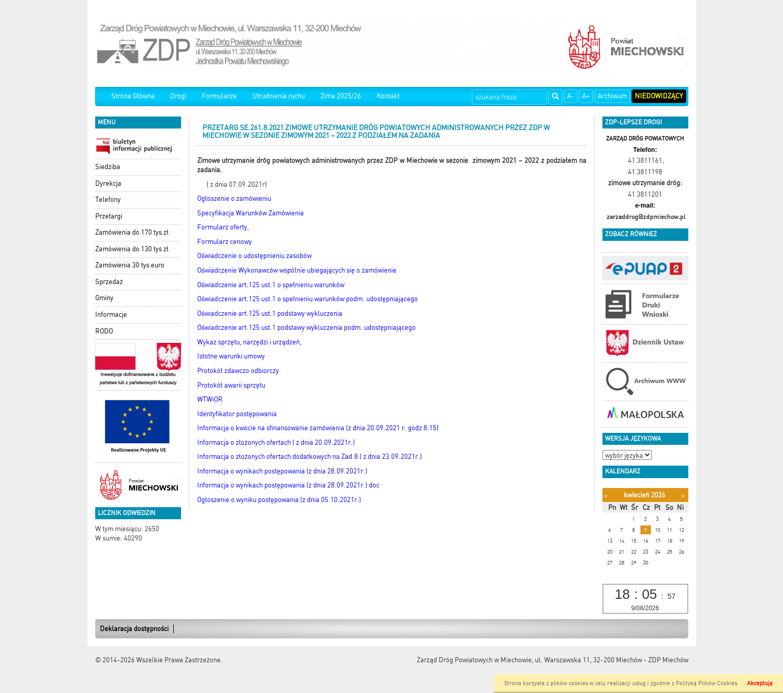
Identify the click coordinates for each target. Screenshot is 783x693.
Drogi (178, 96)
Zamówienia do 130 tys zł (132, 249)
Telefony (108, 199)
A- (570, 96)
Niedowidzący (659, 96)
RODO (104, 331)
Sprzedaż (109, 282)
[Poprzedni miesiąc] (606, 495)
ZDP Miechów (668, 660)
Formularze (219, 96)
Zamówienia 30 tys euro (129, 265)
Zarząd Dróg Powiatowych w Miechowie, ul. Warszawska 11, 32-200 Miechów (529, 660)
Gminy (104, 298)
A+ (586, 96)
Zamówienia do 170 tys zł (132, 232)
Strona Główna (133, 96)
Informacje (111, 314)
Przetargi (108, 216)
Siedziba (107, 167)
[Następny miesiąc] (683, 495)
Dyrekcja (108, 183)
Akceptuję (760, 683)
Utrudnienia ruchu (278, 96)
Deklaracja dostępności (134, 629)
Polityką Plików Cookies (706, 683)
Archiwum (612, 96)
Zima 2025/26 (340, 96)
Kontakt (388, 96)
